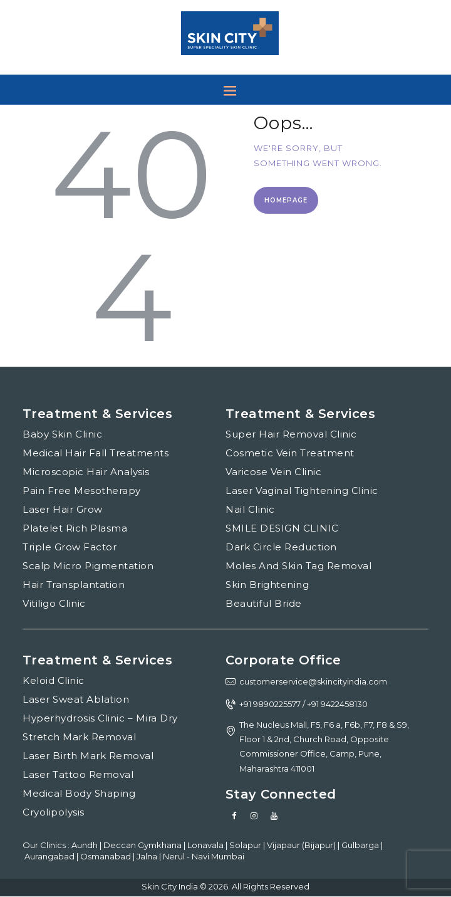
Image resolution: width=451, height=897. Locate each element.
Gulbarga (361, 845)
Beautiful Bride (264, 603)
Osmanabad (106, 856)
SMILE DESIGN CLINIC (282, 528)
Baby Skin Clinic (62, 434)
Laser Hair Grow (63, 509)
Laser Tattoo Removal (78, 774)
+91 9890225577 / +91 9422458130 (303, 704)
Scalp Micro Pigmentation (88, 566)
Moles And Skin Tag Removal (298, 566)
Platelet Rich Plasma (75, 528)
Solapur (246, 845)
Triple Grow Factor (70, 547)
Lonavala (206, 845)
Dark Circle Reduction (281, 547)
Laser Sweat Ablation (76, 699)
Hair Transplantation (74, 584)
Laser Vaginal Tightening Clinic (302, 490)
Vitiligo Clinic (54, 603)
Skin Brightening (267, 584)
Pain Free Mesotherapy (82, 490)
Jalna (148, 856)
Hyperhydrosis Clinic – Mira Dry (100, 718)
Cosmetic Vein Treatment (290, 453)
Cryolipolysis (54, 812)
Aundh (85, 845)
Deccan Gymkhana (143, 845)
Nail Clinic (250, 509)
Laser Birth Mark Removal (88, 756)
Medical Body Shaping (79, 793)
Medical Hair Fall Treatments (95, 453)
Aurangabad (50, 856)
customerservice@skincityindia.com (313, 681)
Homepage (286, 200)
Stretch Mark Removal (79, 737)
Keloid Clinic (54, 680)
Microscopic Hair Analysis (86, 472)
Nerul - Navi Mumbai (203, 856)
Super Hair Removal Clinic (291, 434)
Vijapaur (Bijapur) (302, 845)
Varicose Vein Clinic (273, 472)
